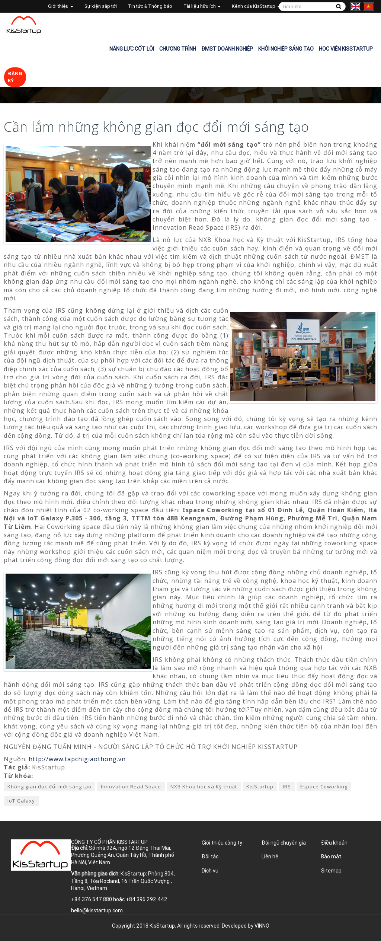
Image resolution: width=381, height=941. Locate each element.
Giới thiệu (60, 6)
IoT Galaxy (21, 800)
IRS (287, 786)
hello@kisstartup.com (97, 910)
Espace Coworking (324, 786)
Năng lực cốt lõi (131, 48)
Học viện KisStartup (346, 48)
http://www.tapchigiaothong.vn (77, 759)
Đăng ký (15, 76)
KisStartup (259, 786)
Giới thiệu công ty (222, 842)
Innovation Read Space (131, 786)
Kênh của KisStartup (256, 6)
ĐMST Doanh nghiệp (227, 48)
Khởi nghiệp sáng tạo (286, 48)
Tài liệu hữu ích (202, 6)
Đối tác (210, 856)
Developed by (245, 925)
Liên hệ (270, 856)
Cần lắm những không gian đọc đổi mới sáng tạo (156, 127)
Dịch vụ (210, 870)
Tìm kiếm (338, 6)
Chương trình (177, 48)
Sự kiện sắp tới (100, 6)
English (355, 6)
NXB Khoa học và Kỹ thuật (203, 786)
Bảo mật (331, 856)
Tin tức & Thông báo (150, 6)
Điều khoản (334, 842)
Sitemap (331, 870)
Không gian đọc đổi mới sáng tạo (49, 786)
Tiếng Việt (368, 6)
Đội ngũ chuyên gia (284, 842)
